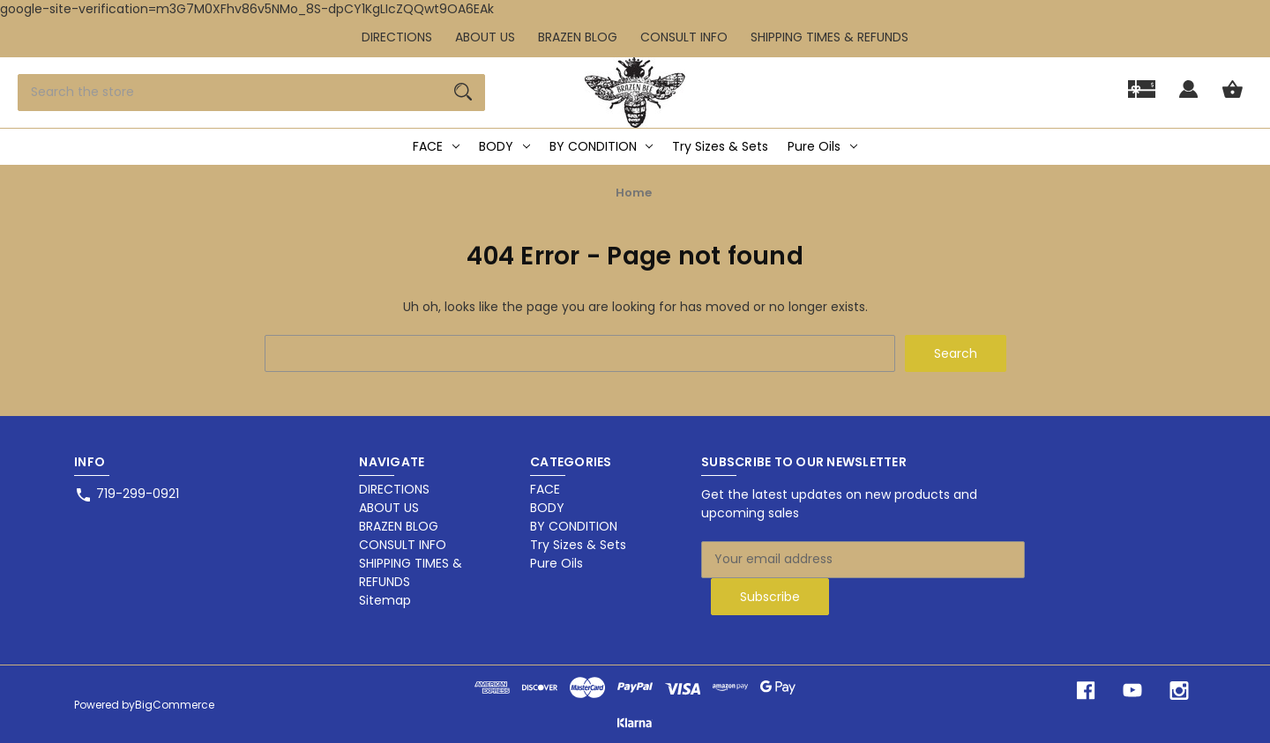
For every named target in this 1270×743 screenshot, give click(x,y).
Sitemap (385, 600)
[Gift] (1141, 97)
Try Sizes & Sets (720, 146)
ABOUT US (485, 37)
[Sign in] (1188, 97)
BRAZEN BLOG (577, 37)
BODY (504, 146)
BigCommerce (174, 704)
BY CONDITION (601, 146)
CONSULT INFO (684, 37)
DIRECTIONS (397, 37)
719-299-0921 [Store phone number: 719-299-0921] (137, 493)
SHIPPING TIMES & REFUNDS (829, 37)
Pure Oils (822, 146)
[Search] (463, 92)
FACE (436, 146)
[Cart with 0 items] (1232, 97)
